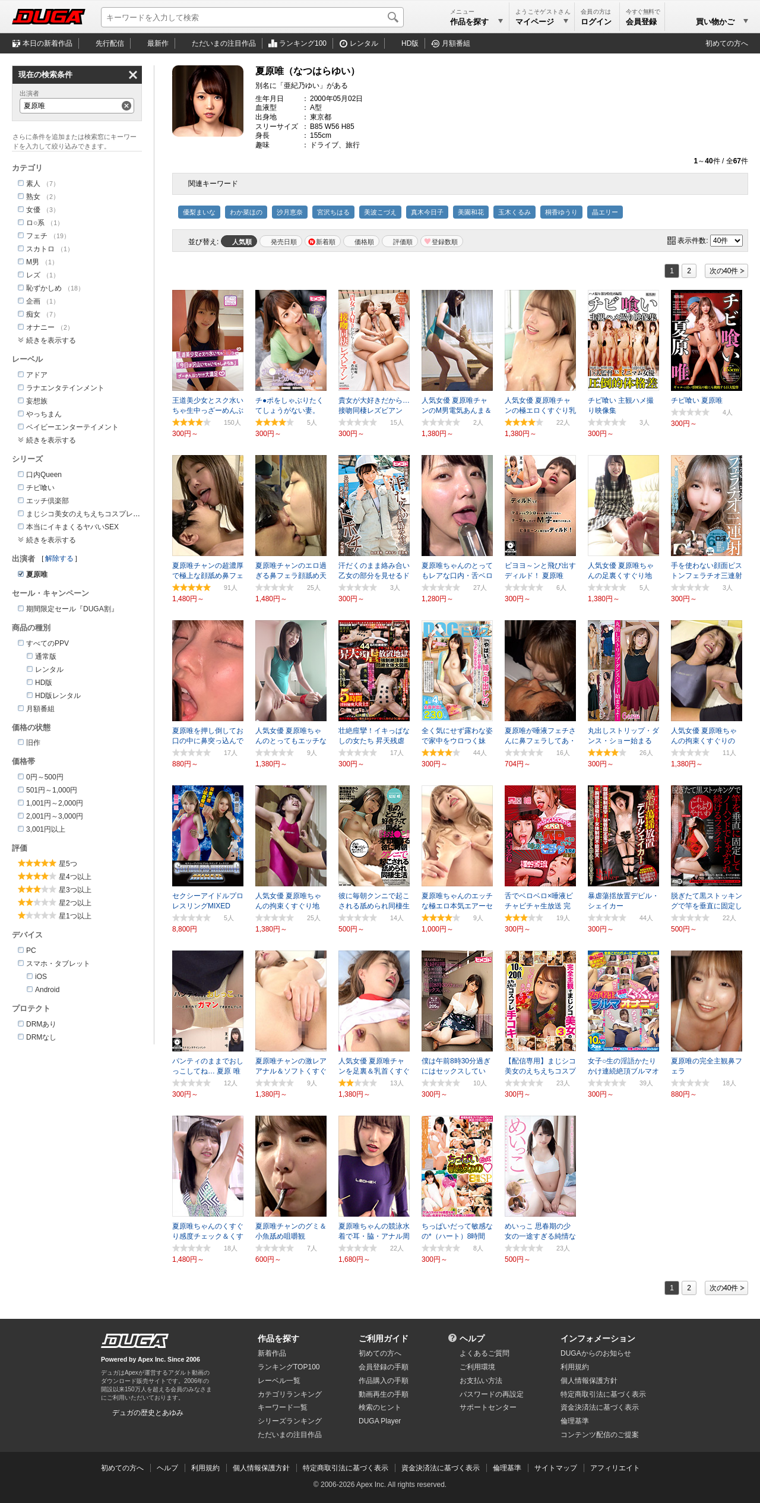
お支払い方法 (481, 1380)
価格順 (364, 241)
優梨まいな (199, 212)
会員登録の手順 (383, 1367)
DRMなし (41, 1037)
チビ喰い (40, 488)
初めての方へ (726, 43)
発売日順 (284, 241)
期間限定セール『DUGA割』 (72, 609)
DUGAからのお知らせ (595, 1353)
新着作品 (272, 1353)
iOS (41, 976)
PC (31, 950)
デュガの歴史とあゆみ (147, 1413)
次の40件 (724, 271)
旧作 (33, 742)
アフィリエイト (615, 1468)
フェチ (37, 236)
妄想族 (37, 401)
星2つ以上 (75, 903)
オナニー (40, 327)
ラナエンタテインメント (65, 388)
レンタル (364, 43)
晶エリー (605, 212)
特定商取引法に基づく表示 (345, 1468)
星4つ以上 (75, 877)
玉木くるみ (514, 212)
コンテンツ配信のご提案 (599, 1435)
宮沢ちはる (333, 212)
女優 (33, 210)
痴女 (33, 314)
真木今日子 (427, 212)
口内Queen (44, 475)
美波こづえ (380, 212)
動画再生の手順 (383, 1394)
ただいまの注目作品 (290, 1435)
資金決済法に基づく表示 (440, 1468)
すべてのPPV (47, 643)
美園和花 (471, 212)
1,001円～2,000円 (54, 803)
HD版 (410, 43)
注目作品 (224, 43)
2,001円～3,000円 (54, 816)
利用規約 (574, 1367)
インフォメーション (597, 1338)
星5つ (68, 864)
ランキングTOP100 (288, 1367)
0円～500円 (45, 777)
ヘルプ (472, 1338)
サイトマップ (555, 1468)
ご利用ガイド (383, 1338)
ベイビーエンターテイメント (72, 427)
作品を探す (278, 1338)
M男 (32, 262)
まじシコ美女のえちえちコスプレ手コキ (90, 514)
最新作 (158, 43)
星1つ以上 (75, 916)
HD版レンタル (58, 695)
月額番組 (456, 43)
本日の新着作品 (47, 43)
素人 (33, 183)
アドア (37, 375)
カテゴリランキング (290, 1394)
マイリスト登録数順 (441, 241)
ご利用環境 (477, 1367)
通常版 (45, 656)
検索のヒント (380, 1407)
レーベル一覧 (279, 1380)
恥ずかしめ (44, 288)
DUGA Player (380, 1421)
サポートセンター (488, 1407)
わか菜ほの (246, 212)
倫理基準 (574, 1421)
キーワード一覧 (283, 1407)
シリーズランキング (290, 1421)
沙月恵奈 (290, 212)
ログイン (596, 21)
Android (47, 990)
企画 (33, 301)
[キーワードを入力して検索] (252, 17)
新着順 (325, 241)
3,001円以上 (45, 829)
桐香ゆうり (561, 212)
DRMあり (41, 1024)
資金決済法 (599, 1407)
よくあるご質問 (484, 1353)
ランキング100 (303, 43)
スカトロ (40, 249)
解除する (59, 558)
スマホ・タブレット (58, 963)
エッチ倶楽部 (47, 501)
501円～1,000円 (51, 790)
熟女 (33, 196)
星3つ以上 (75, 890)
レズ (33, 275)
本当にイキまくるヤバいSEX (72, 527)
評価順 (403, 241)
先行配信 (110, 43)
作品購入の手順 (383, 1380)
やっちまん (44, 414)
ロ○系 (35, 223)
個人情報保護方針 (589, 1380)
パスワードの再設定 (492, 1394)
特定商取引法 (603, 1394)
